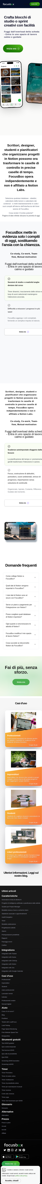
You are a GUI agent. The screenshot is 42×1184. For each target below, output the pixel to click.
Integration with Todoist (9, 953)
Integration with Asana (9, 957)
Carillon (4, 945)
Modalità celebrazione (9, 924)
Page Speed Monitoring (9, 1029)
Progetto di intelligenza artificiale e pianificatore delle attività (21, 903)
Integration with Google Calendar (12, 971)
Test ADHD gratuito (8, 1043)
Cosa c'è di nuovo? (8, 1011)
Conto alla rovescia (8, 1094)
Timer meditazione (8, 1080)
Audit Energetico (7, 917)
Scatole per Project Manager (11, 906)
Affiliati (4, 1133)
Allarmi (4, 931)
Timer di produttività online (10, 1083)
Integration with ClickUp (9, 960)
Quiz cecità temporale (9, 1047)
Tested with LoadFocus (9, 1022)
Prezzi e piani (6, 1122)
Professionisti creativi (8, 1000)
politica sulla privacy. (21, 1176)
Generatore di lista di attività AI (11, 899)
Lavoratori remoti (7, 993)
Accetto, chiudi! (12, 1181)
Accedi (26, 4)
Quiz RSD (5, 1057)
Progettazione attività (8, 928)
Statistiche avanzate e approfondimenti (14, 914)
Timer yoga (5, 1097)
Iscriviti (4, 1129)
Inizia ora (34, 4)
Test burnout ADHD (8, 1050)
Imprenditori (5, 983)
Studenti (4, 986)
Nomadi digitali (6, 1004)
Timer (3, 921)
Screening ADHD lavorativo (10, 1061)
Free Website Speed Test (10, 1032)
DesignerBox (6, 1036)
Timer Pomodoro (7, 1073)
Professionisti (6, 979)
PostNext (5, 1018)
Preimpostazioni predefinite (10, 935)
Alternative (5, 1115)
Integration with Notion (9, 964)
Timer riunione (6, 1090)
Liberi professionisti (8, 990)
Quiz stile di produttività (9, 1054)
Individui (4, 997)
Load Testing (6, 1025)
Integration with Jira (8, 967)
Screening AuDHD (8, 1064)
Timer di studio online (8, 1076)
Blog (3, 1015)
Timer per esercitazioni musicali (12, 1087)
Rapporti (4, 938)
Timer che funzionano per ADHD (12, 1101)
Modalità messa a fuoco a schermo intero (15, 910)
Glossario (5, 1108)
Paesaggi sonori (7, 942)
